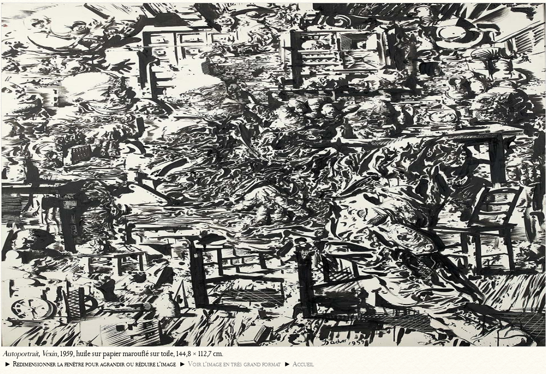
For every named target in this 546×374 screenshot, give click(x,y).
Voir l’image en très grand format (234, 364)
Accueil (303, 364)
